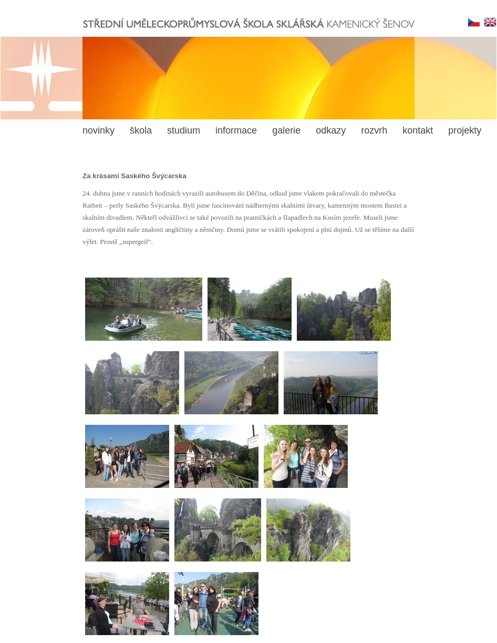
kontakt (417, 130)
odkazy (331, 130)
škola (141, 130)
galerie (286, 130)
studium (183, 130)
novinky (98, 130)
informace (236, 130)
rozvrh (374, 130)
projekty (464, 130)
